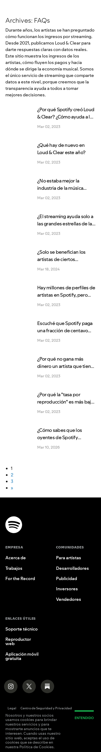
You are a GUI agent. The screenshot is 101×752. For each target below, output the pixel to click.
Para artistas (68, 558)
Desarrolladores (72, 568)
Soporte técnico (21, 629)
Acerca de (15, 558)
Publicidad (66, 578)
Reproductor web (18, 641)
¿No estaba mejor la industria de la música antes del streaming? (60, 188)
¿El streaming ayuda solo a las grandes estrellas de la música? (65, 223)
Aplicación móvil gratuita (22, 656)
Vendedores (68, 599)
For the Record (20, 578)
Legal (12, 708)
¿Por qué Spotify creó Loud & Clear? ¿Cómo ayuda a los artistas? (66, 116)
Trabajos (13, 568)
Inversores (67, 589)
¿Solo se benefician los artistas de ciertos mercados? (61, 259)
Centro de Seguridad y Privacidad (46, 708)
